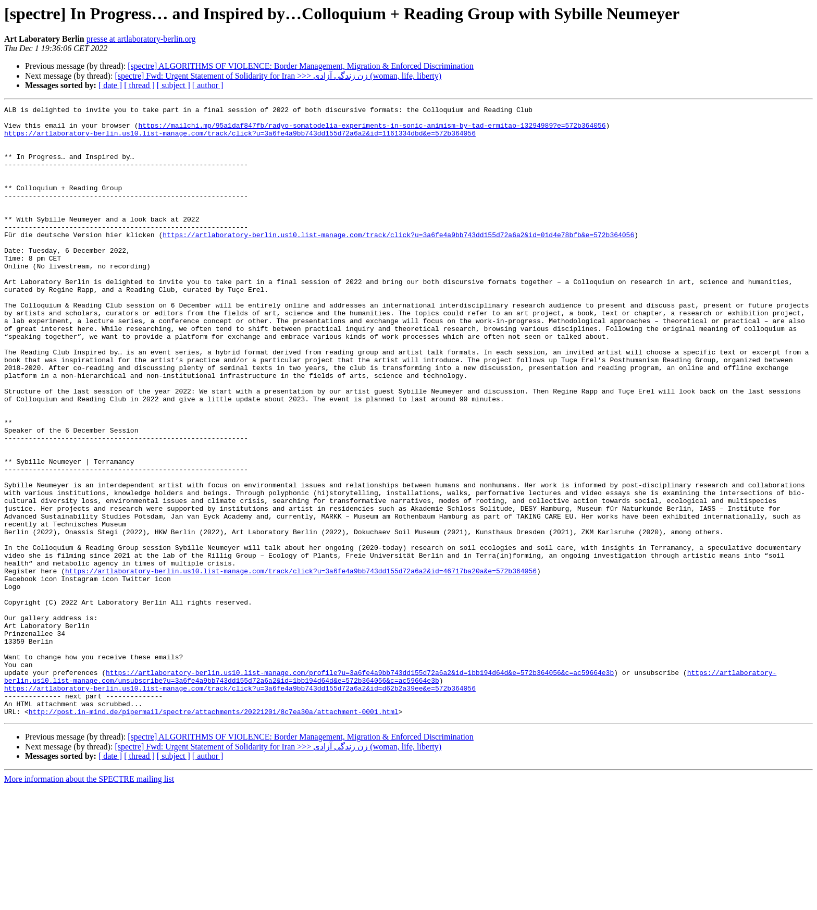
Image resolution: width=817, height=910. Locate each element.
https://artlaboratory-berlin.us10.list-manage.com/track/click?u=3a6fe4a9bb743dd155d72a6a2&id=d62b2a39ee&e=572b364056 (240, 805)
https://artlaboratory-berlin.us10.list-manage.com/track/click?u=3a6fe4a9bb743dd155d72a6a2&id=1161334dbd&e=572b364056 (240, 139)
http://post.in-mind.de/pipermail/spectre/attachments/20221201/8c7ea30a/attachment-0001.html (214, 833)
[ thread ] (139, 85)
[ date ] (110, 85)
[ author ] (208, 85)
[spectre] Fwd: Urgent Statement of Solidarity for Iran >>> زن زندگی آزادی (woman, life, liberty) (278, 75)
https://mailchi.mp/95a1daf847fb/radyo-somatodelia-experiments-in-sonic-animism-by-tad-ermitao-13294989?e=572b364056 (371, 129)
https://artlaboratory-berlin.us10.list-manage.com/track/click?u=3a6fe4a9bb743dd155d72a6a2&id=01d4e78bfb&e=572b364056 (398, 261)
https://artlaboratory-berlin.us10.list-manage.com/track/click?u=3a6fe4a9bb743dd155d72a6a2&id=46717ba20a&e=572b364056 (301, 664)
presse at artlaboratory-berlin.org (141, 38)
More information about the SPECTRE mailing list (89, 900)
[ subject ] (173, 85)
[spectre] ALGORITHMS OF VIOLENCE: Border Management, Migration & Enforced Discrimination (301, 66)
